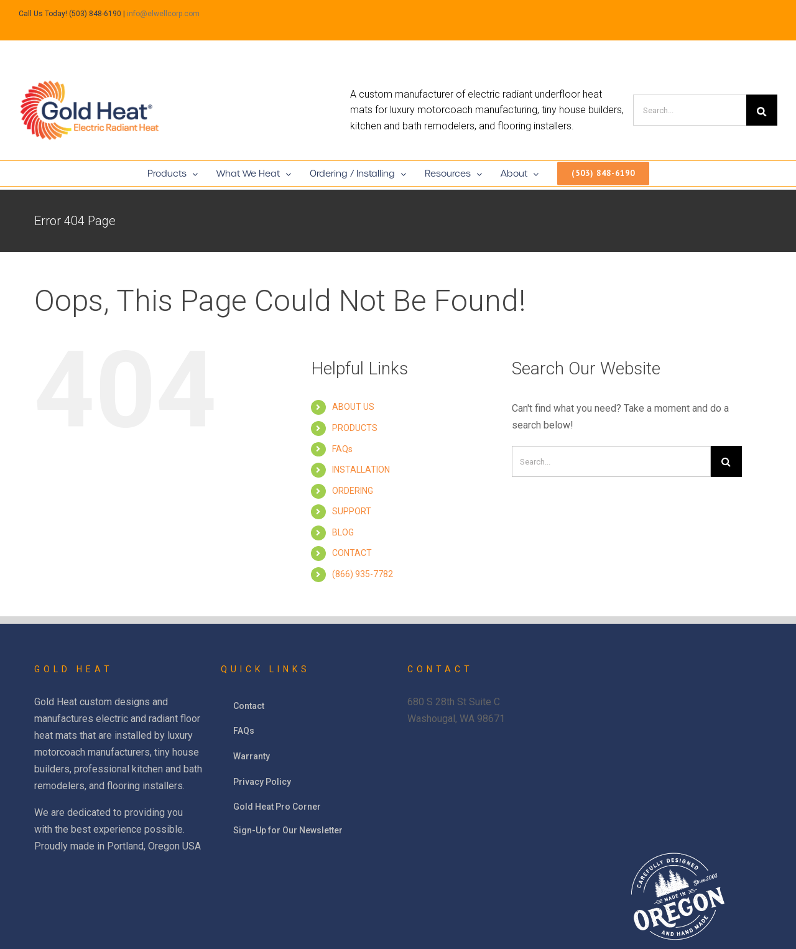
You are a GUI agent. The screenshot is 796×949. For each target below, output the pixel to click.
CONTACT (352, 553)
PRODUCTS (354, 428)
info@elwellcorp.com (163, 13)
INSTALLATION (361, 469)
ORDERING (352, 491)
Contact (248, 706)
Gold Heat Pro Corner (277, 807)
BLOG (343, 532)
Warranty (251, 756)
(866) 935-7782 (362, 574)
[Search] (689, 110)
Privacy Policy (262, 782)
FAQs (342, 449)
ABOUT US (353, 407)
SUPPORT (351, 511)
